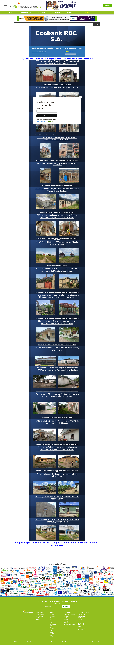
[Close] (80, 97)
